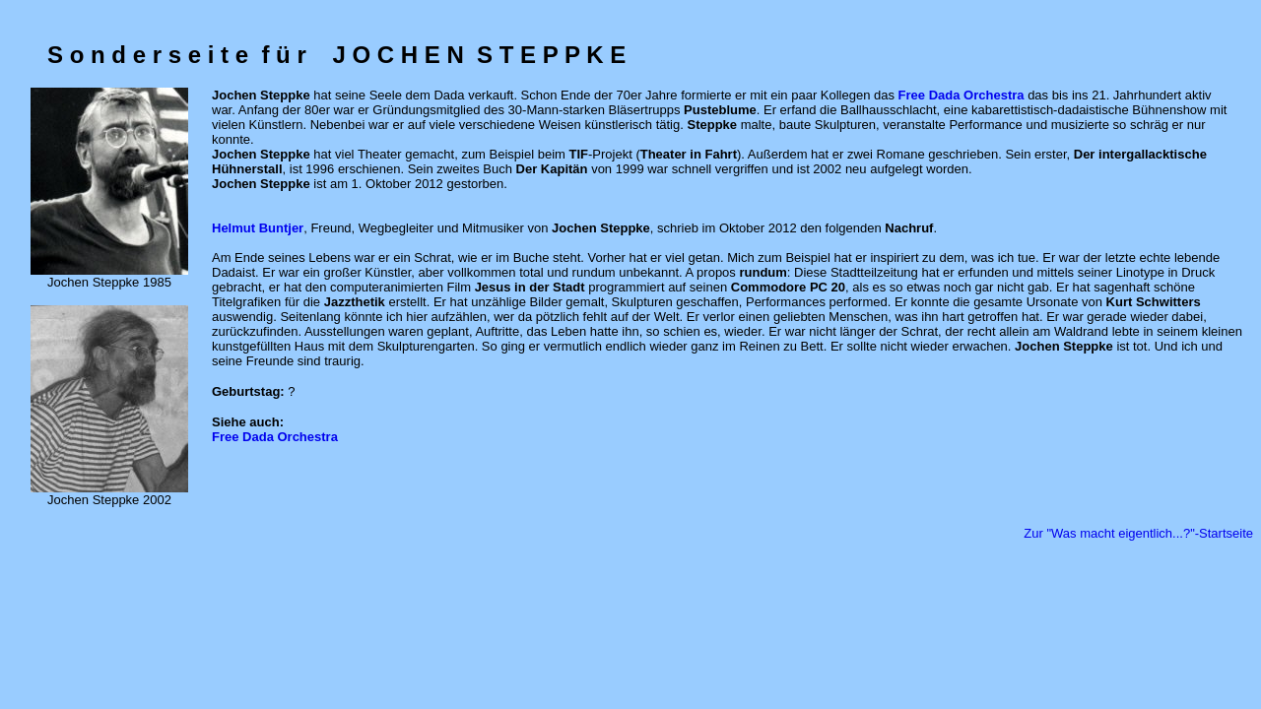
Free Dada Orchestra (275, 436)
